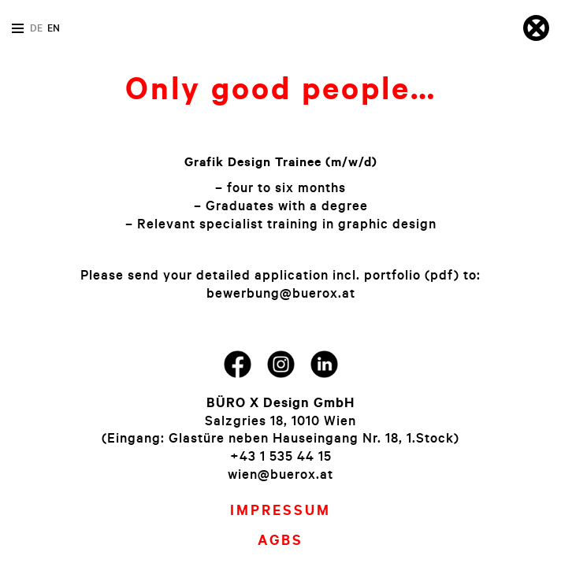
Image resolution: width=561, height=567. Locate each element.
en (53, 27)
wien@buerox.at (280, 473)
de (36, 27)
